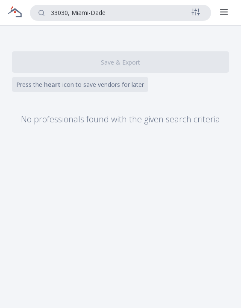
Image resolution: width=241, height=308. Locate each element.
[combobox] (119, 12)
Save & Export (120, 62)
